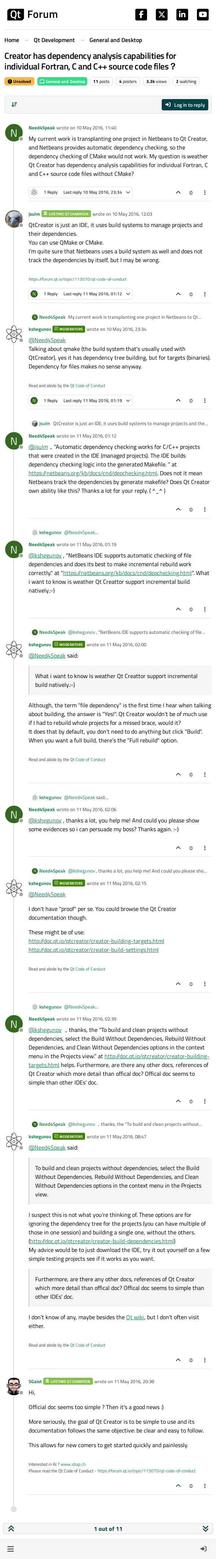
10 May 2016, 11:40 (96, 127)
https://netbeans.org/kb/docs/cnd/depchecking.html (93, 473)
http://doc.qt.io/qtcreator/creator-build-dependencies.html (102, 1241)
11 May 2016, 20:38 (134, 1381)
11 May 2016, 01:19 (96, 544)
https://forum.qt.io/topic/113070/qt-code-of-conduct (78, 279)
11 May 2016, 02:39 (96, 1018)
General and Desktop (62, 81)
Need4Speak (42, 127)
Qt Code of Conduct (87, 385)
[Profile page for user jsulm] (14, 219)
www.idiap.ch (73, 1464)
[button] (10, 1548)
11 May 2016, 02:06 (96, 809)
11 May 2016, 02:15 (126, 883)
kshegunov (40, 329)
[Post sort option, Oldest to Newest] (14, 104)
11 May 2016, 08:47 (126, 1136)
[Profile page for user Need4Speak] (14, 132)
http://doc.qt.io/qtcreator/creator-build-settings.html (94, 949)
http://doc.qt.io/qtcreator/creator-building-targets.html (96, 940)
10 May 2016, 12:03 (132, 213)
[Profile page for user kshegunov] (14, 334)
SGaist (35, 1381)
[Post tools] (205, 192)
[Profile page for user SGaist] (14, 1386)
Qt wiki (135, 1317)
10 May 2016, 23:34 (126, 329)
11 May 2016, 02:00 (126, 644)
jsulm (34, 213)
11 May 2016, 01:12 (96, 435)
